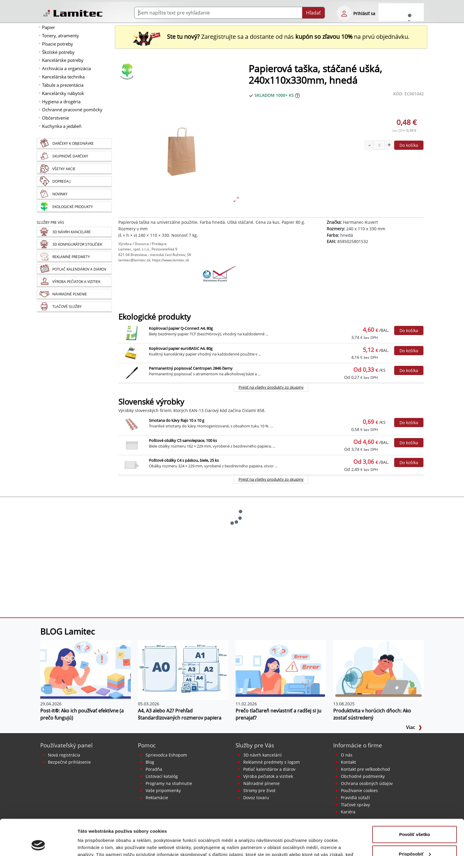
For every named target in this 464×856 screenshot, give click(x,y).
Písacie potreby (57, 44)
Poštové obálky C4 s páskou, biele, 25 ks (184, 460)
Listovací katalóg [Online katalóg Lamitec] (162, 776)
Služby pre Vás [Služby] (50, 222)
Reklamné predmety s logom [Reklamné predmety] (271, 762)
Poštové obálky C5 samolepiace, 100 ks (183, 440)
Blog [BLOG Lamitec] (150, 762)
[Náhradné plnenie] (74, 294)
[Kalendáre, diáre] (74, 269)
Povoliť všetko (414, 800)
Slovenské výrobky (151, 402)
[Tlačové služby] (74, 307)
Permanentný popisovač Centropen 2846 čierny (191, 368)
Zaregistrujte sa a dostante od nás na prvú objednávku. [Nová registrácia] (271, 37)
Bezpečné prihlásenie (69, 762)
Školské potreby (58, 52)
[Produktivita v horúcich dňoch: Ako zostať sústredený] (378, 669)
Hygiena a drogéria (61, 101)
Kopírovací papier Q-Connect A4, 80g (181, 328)
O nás (346, 755)
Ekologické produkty (154, 317)
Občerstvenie (55, 118)
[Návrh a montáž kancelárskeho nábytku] (74, 232)
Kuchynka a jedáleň (61, 126)
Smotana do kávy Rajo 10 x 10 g (176, 420)
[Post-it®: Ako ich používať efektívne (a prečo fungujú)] (85, 669)
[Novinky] (74, 194)
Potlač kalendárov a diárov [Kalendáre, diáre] (269, 769)
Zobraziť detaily (94, 844)
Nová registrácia (64, 755)
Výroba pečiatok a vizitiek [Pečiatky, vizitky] (268, 776)
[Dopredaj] (74, 181)
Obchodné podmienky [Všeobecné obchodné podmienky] (363, 776)
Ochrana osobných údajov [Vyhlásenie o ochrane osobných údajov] (367, 783)
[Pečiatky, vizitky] (74, 282)
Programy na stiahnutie (169, 783)
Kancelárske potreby (62, 60)
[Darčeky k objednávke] (74, 144)
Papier (48, 27)
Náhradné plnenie (261, 783)
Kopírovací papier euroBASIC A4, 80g (180, 348)
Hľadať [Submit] (313, 12)
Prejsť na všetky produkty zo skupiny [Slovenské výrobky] (271, 479)
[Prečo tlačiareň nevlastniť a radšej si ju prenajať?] (281, 669)
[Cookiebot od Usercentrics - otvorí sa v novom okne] (38, 844)
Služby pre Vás (255, 745)
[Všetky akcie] (74, 169)
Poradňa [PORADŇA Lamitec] (154, 769)
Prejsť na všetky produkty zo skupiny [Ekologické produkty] (271, 387)
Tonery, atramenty (60, 35)
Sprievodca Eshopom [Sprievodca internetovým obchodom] (166, 755)
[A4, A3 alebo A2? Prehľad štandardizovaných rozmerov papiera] (183, 669)
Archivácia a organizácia (66, 68)
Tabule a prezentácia (62, 85)
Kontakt (348, 762)
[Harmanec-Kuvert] (219, 280)
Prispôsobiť (415, 820)
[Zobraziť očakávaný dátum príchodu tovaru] (297, 95)
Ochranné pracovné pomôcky (72, 109)
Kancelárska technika (63, 77)
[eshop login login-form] (344, 13)
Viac (414, 727)
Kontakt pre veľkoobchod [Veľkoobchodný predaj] (365, 769)
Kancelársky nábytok (63, 93)
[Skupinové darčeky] (74, 156)
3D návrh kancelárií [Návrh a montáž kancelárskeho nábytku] (262, 755)
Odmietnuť (414, 839)
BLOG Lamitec (67, 631)
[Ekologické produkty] (74, 207)
